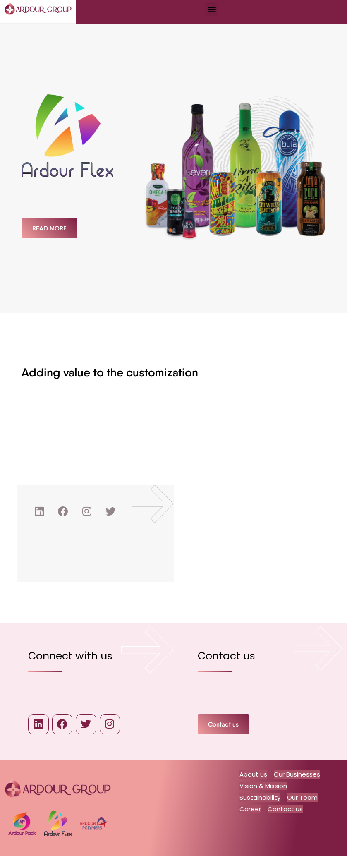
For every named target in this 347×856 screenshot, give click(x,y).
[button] (211, 9)
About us (253, 774)
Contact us (285, 808)
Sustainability (259, 797)
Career (250, 808)
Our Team (302, 797)
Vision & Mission (263, 786)
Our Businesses (297, 774)
